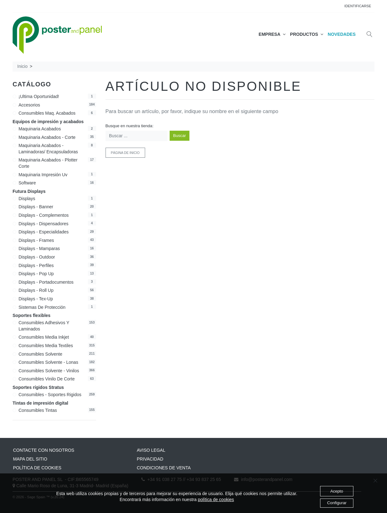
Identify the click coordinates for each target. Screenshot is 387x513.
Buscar (179, 135)
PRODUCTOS (306, 34)
